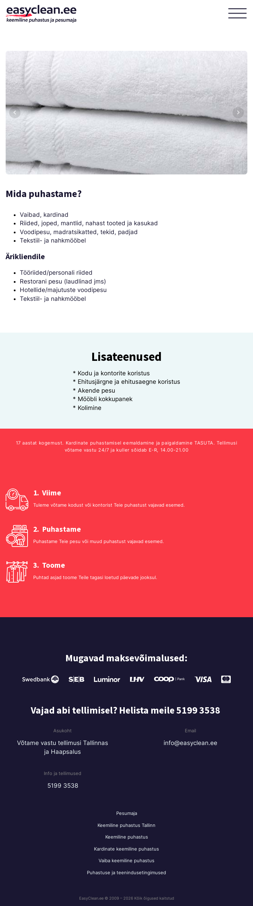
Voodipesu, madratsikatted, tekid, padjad (79, 232)
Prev (14, 112)
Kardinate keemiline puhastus (126, 849)
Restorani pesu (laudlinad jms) (63, 281)
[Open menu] (238, 14)
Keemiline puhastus (126, 837)
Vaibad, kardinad (44, 214)
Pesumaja (126, 813)
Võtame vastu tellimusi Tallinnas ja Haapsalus (62, 747)
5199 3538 (62, 785)
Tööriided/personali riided (56, 272)
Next (238, 112)
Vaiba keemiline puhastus (126, 860)
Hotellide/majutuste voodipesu (63, 289)
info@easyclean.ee (190, 742)
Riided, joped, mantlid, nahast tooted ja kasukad (89, 223)
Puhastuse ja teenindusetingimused (126, 872)
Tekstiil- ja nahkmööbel (53, 240)
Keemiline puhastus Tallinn (126, 825)
